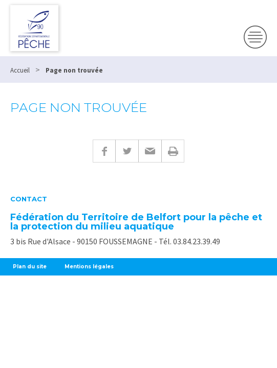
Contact (28, 199)
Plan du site (30, 266)
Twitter (126, 151)
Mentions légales (89, 266)
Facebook (104, 151)
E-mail (149, 151)
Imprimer (172, 151)
